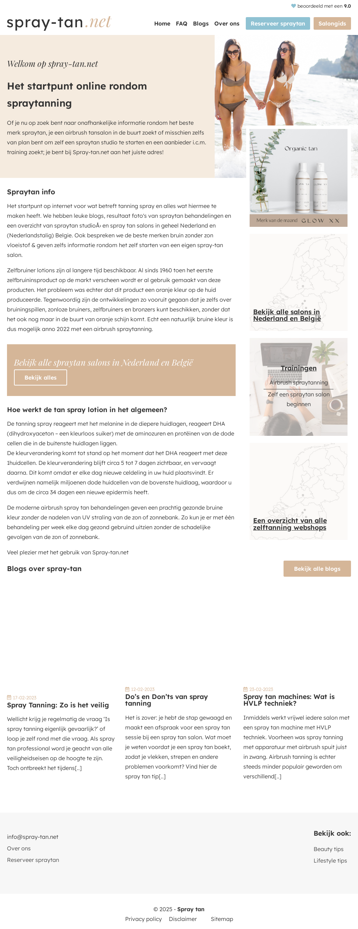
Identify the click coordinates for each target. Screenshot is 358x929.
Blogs (201, 23)
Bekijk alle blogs (317, 568)
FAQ (181, 23)
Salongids (332, 23)
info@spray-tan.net (32, 836)
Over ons (226, 23)
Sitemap (222, 918)
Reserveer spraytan (278, 23)
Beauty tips (329, 848)
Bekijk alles (40, 377)
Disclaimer (183, 918)
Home (162, 23)
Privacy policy (143, 918)
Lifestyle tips (330, 860)
